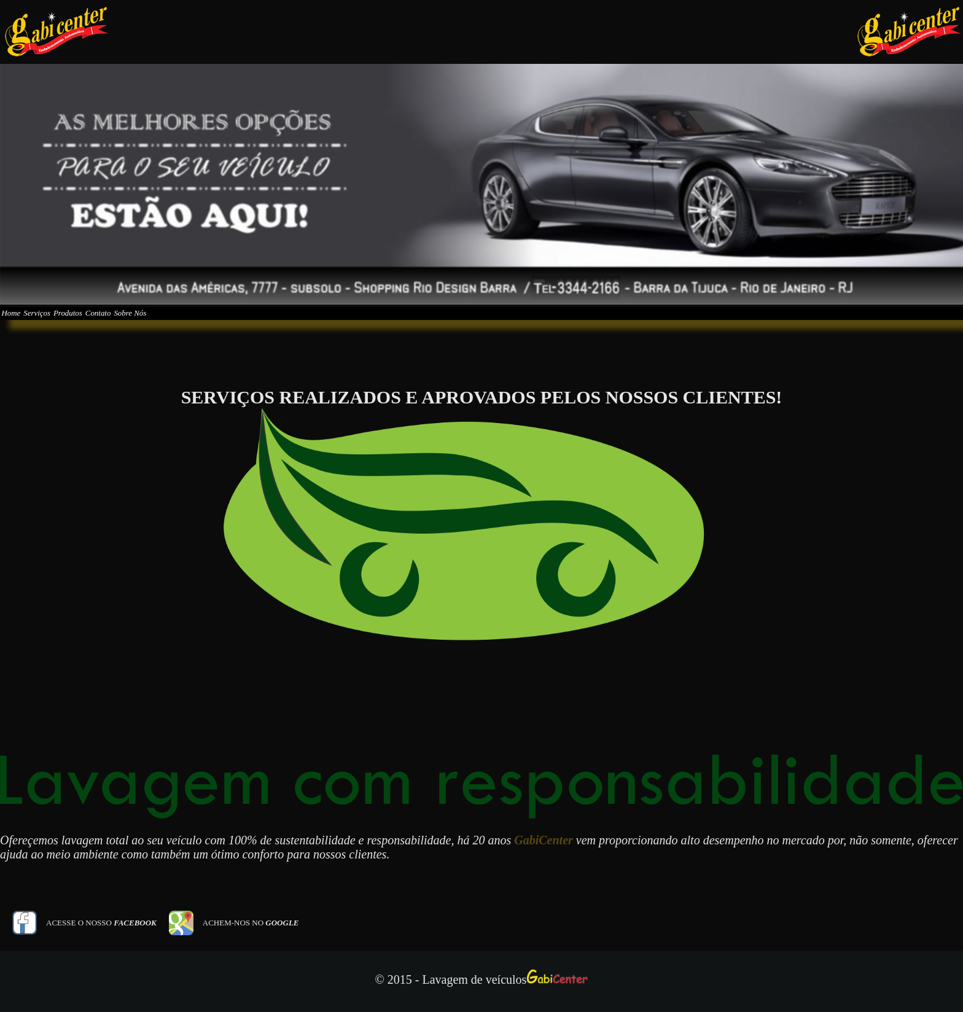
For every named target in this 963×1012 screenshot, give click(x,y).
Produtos (120, 321)
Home (21, 321)
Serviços (67, 321)
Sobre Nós (227, 321)
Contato (173, 321)
